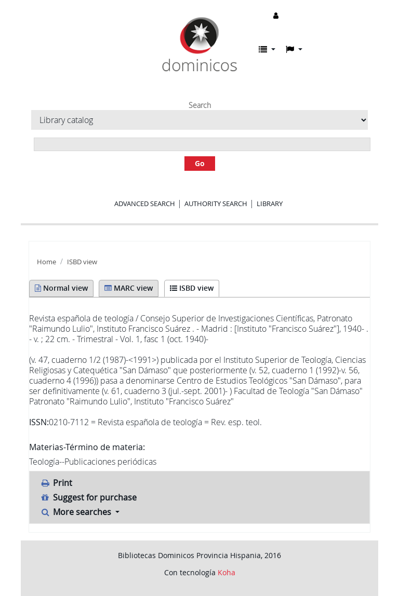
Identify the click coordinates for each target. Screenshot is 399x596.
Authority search (215, 203)
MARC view (128, 288)
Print (56, 483)
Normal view (61, 288)
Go (200, 163)
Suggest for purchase (88, 497)
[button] (267, 49)
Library (270, 203)
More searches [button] (76, 512)
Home (46, 262)
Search (200, 105)
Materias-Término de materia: (87, 447)
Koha (226, 572)
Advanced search (144, 203)
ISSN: (39, 422)
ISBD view (82, 262)
